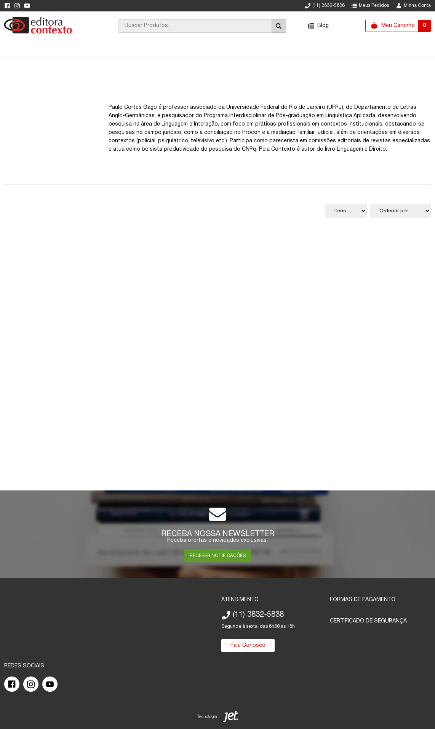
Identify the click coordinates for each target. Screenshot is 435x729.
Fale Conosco (247, 645)
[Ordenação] (400, 211)
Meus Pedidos (370, 5)
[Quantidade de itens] (346, 211)
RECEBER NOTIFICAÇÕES (218, 556)
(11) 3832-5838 (325, 5)
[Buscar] (279, 26)
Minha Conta (413, 6)
